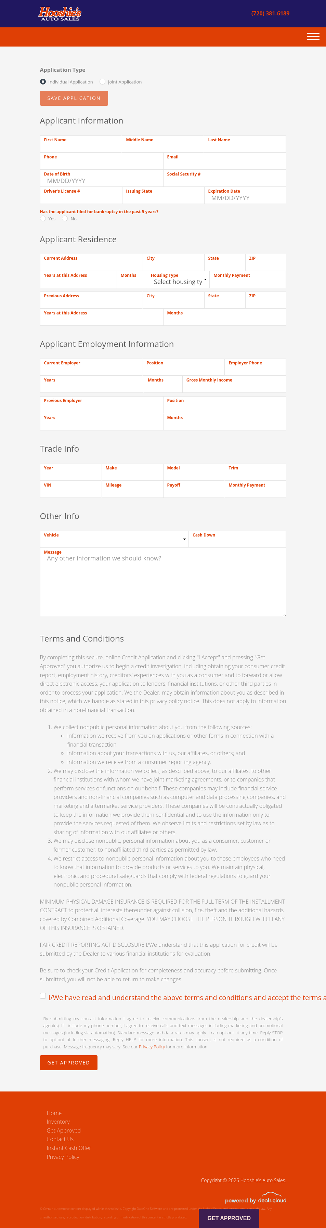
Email (173, 157)
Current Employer (62, 363)
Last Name (219, 140)
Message (53, 552)
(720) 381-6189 (270, 13)
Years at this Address (65, 275)
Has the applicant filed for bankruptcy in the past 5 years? (99, 212)
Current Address (61, 258)
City (151, 258)
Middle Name (139, 140)
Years (49, 380)
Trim (233, 468)
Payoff (173, 485)
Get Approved (64, 1130)
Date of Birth (57, 174)
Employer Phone (245, 363)
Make (111, 468)
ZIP (252, 258)
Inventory (58, 1121)
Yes (52, 219)
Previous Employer (63, 400)
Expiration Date (224, 191)
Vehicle (51, 535)
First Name (55, 140)
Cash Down (204, 535)
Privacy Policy (152, 1047)
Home (54, 1113)
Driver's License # (62, 191)
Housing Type (164, 275)
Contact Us (60, 1139)
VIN (48, 485)
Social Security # (184, 174)
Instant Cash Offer (69, 1148)
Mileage (114, 485)
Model (173, 468)
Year (48, 468)
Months (128, 275)
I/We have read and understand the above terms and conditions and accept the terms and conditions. (167, 997)
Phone (50, 157)
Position (155, 363)
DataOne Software (149, 1208)
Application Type (63, 70)
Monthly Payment (231, 275)
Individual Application (71, 82)
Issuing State (139, 191)
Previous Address (61, 296)
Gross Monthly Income (209, 380)
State (213, 258)
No (73, 219)
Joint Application (125, 82)
